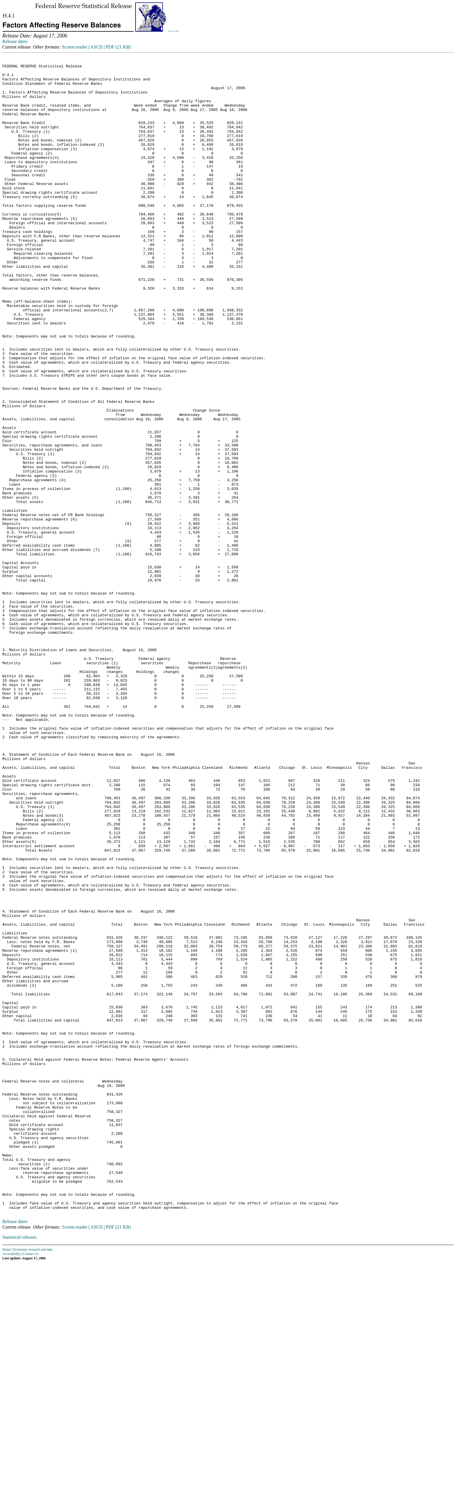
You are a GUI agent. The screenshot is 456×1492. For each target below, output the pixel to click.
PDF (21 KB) (118, 46)
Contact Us (31, 1483)
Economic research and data (33, 1479)
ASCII (96, 46)
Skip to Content (173, 31)
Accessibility (11, 1483)
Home (6, 1479)
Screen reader (75, 46)
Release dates (15, 41)
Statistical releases (19, 1466)
